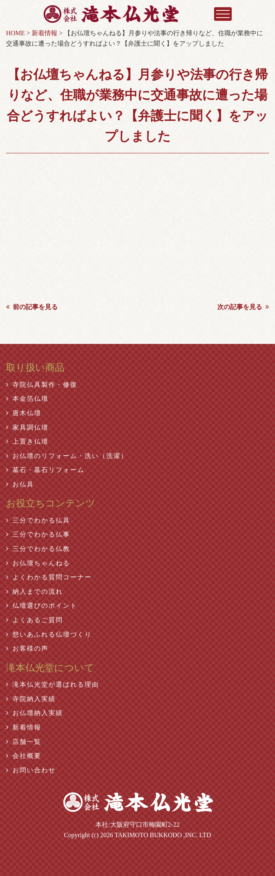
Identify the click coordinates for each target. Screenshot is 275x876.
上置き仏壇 (27, 441)
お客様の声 (27, 648)
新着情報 (23, 727)
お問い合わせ (31, 770)
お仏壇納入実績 (34, 712)
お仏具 (20, 484)
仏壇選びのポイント (41, 605)
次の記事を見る (243, 306)
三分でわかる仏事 (38, 534)
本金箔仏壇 (27, 398)
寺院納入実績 (31, 698)
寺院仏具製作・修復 (41, 384)
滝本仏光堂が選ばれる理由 (52, 684)
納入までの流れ (34, 591)
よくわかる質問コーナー (49, 577)
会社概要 (23, 755)
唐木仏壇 (23, 413)
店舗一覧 (23, 741)
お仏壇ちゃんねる (38, 563)
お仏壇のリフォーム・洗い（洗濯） (67, 455)
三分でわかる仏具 (38, 520)
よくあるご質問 (34, 620)
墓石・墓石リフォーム (45, 469)
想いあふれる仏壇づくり (49, 634)
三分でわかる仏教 (38, 548)
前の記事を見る (32, 306)
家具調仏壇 (27, 427)
